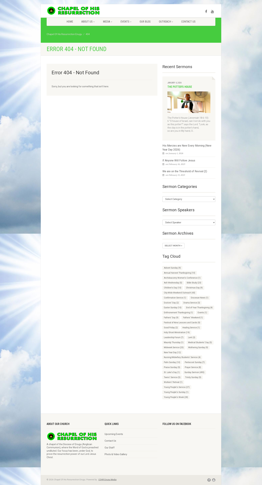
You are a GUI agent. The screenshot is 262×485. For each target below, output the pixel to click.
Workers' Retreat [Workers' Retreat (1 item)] (173, 382)
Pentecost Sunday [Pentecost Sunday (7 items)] (195, 362)
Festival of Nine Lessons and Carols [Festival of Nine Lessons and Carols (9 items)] (182, 322)
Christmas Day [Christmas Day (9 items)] (194, 288)
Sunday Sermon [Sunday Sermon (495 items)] (194, 372)
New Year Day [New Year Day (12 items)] (172, 352)
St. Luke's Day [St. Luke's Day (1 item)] (172, 372)
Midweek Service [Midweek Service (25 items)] (174, 347)
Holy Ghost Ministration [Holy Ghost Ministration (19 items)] (177, 332)
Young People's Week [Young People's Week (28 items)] (176, 397)
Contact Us (188, 21)
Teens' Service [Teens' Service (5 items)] (172, 377)
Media (107, 21)
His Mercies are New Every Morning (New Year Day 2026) (186, 147)
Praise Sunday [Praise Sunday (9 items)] (172, 367)
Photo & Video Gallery (116, 454)
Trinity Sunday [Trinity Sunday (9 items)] (193, 377)
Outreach (166, 21)
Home (70, 21)
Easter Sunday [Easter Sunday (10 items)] (172, 307)
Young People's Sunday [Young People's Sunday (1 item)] (176, 392)
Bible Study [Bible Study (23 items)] (194, 283)
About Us (88, 21)
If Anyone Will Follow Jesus (178, 160)
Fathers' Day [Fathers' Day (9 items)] (171, 317)
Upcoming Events (114, 434)
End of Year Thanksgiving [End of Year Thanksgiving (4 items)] (199, 307)
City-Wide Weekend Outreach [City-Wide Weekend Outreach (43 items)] (179, 293)
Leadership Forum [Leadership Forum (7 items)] (173, 337)
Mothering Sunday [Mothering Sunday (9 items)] (198, 347)
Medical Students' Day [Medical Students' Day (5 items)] (200, 342)
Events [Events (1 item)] (202, 312)
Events (125, 21)
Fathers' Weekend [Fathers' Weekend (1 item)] (193, 317)
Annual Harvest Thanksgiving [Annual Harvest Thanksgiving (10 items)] (179, 273)
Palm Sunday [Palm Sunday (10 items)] (172, 362)
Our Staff (110, 447)
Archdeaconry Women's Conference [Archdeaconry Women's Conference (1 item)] (182, 278)
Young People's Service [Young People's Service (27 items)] (177, 387)
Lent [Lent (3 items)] (191, 337)
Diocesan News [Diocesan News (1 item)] (199, 298)
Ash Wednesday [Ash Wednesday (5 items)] (173, 283)
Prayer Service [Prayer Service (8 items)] (193, 367)
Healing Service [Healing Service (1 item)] (191, 327)
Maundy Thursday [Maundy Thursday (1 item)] (173, 342)
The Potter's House (179, 86)
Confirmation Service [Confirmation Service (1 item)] (175, 298)
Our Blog (145, 21)
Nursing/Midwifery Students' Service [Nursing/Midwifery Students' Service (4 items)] (182, 357)
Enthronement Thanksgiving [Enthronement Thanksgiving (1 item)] (178, 312)
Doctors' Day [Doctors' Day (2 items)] (171, 303)
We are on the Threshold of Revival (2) (184, 171)
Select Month (173, 246)
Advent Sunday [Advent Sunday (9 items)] (172, 268)
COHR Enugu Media (107, 479)
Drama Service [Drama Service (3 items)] (191, 303)
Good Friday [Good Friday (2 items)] (171, 327)
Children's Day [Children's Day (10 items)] (172, 288)
